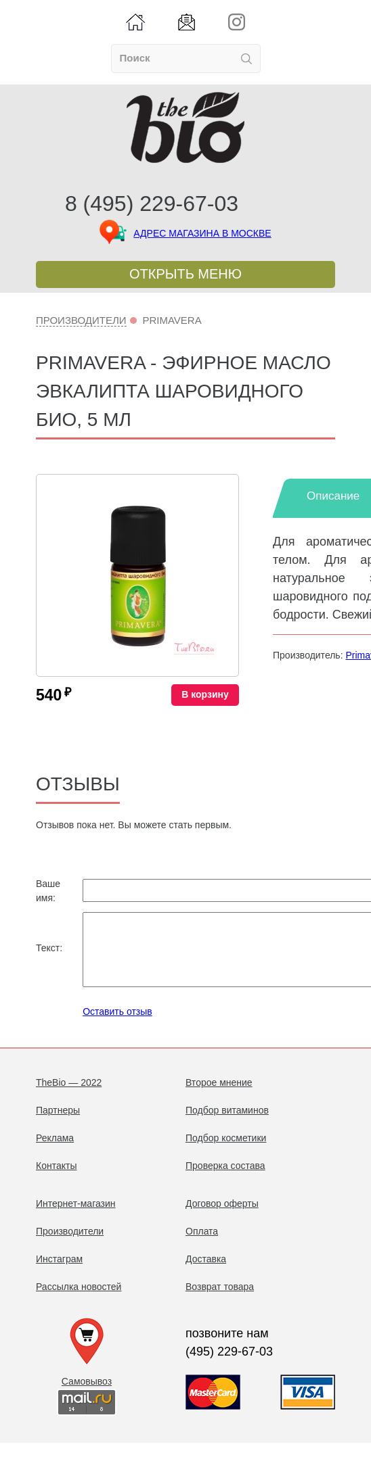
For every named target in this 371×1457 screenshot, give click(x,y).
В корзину (205, 694)
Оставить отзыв (117, 1025)
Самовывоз (87, 1395)
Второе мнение (219, 1096)
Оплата (202, 1245)
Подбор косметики (226, 1152)
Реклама (55, 1152)
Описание (333, 495)
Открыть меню (185, 273)
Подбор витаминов (227, 1124)
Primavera (171, 320)
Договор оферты (222, 1217)
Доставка (206, 1273)
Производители (81, 320)
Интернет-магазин (76, 1217)
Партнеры (58, 1124)
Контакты (56, 1179)
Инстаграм (59, 1273)
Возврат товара (220, 1300)
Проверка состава (225, 1179)
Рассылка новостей (78, 1300)
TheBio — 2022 (69, 1096)
